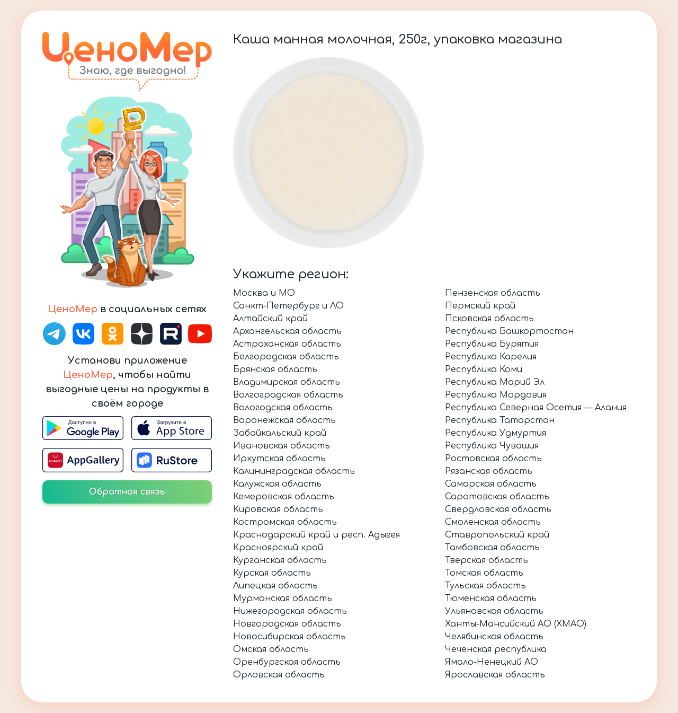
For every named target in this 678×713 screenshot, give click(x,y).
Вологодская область (283, 407)
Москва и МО (264, 293)
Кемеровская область (283, 496)
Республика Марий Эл (495, 382)
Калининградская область (294, 471)
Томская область (484, 573)
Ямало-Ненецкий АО (491, 662)
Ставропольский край (497, 535)
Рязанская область (488, 471)
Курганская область (280, 560)
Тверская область (486, 560)
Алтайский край (270, 318)
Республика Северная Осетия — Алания (536, 407)
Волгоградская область (288, 395)
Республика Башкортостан (509, 331)
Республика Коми (483, 369)
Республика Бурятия (492, 344)
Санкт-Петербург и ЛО (288, 306)
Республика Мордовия (496, 395)
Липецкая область (275, 586)
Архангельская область (287, 331)
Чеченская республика (496, 649)
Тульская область (485, 586)
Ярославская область (495, 675)
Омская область (271, 649)
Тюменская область (491, 598)
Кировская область (278, 509)
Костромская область (285, 522)
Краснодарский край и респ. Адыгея (316, 535)
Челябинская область (494, 636)
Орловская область (279, 675)
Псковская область (489, 318)
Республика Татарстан (500, 420)
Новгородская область (287, 624)
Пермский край (480, 306)
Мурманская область (282, 598)
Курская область (272, 573)
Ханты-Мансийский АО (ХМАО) (515, 624)
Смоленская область (493, 522)
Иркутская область (279, 458)
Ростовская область (493, 458)
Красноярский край (278, 547)
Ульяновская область (494, 611)
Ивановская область (281, 446)
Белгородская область (286, 357)
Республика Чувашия (492, 446)
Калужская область (277, 484)
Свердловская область (498, 509)
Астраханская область (287, 344)
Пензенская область (492, 293)
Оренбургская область (287, 662)
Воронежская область (284, 420)
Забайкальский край (279, 433)
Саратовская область (497, 496)
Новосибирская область (289, 636)
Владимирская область (286, 382)
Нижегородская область (290, 611)
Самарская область (491, 484)
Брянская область (275, 369)
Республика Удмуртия (495, 433)
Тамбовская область (492, 547)
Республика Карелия (491, 357)
